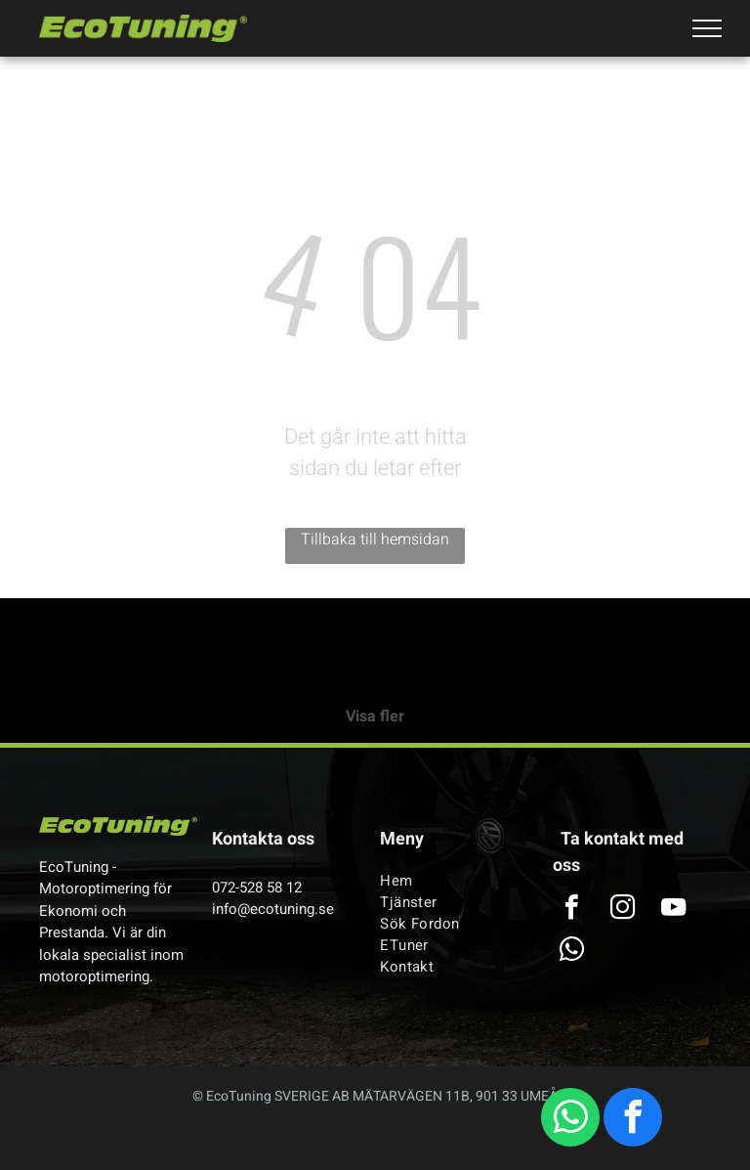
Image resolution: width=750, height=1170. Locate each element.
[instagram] (622, 909)
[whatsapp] (570, 1119)
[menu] (707, 28)
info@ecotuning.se (273, 909)
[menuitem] (451, 880)
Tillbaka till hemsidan (375, 539)
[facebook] (633, 1119)
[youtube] (672, 909)
